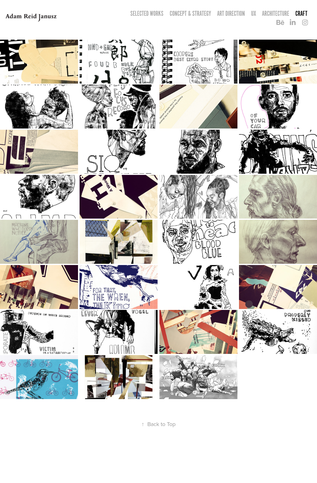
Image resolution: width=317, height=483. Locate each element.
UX (253, 13)
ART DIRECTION (231, 13)
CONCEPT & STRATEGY (190, 13)
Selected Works (146, 13)
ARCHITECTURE (275, 13)
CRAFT (301, 13)
